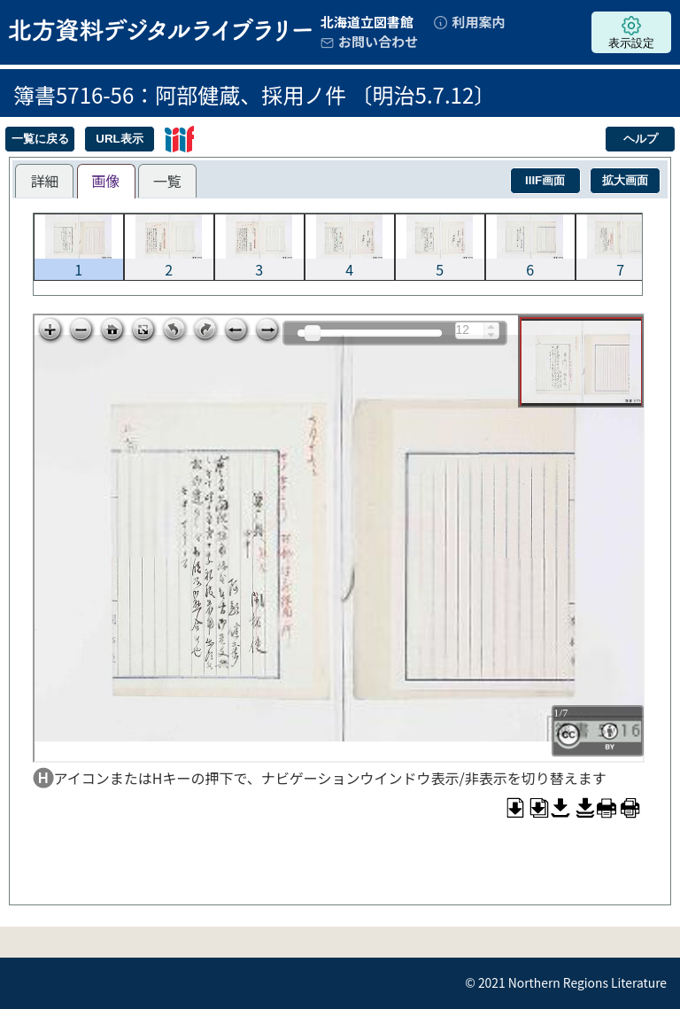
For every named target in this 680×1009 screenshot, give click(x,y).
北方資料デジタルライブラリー (160, 29)
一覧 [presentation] (167, 180)
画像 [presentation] (106, 180)
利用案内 (478, 21)
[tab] (44, 181)
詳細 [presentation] (44, 180)
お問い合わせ (378, 41)
